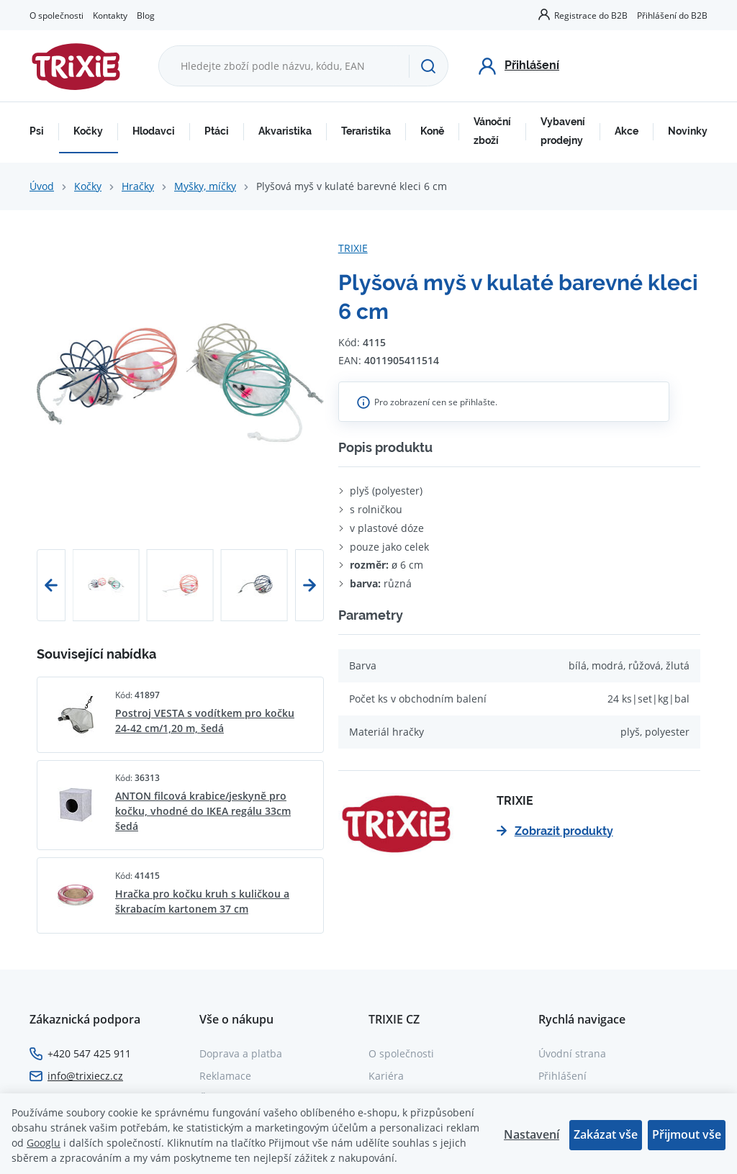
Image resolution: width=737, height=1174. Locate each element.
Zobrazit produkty (555, 831)
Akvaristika (285, 131)
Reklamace (225, 1076)
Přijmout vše (686, 1134)
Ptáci (216, 131)
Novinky (687, 131)
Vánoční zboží (492, 131)
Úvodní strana (572, 1053)
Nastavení (531, 1134)
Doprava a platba (240, 1053)
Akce (626, 131)
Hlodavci (153, 131)
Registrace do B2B (591, 15)
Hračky (138, 186)
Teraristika (366, 131)
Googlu (43, 1143)
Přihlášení (562, 1076)
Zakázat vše (606, 1134)
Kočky (88, 131)
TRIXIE (353, 248)
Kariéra (386, 1076)
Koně (432, 131)
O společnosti (56, 15)
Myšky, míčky (205, 186)
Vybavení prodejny (563, 131)
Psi (37, 131)
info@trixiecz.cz (85, 1076)
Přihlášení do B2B (672, 15)
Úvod (42, 186)
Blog (146, 15)
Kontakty (110, 15)
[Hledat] (428, 66)
